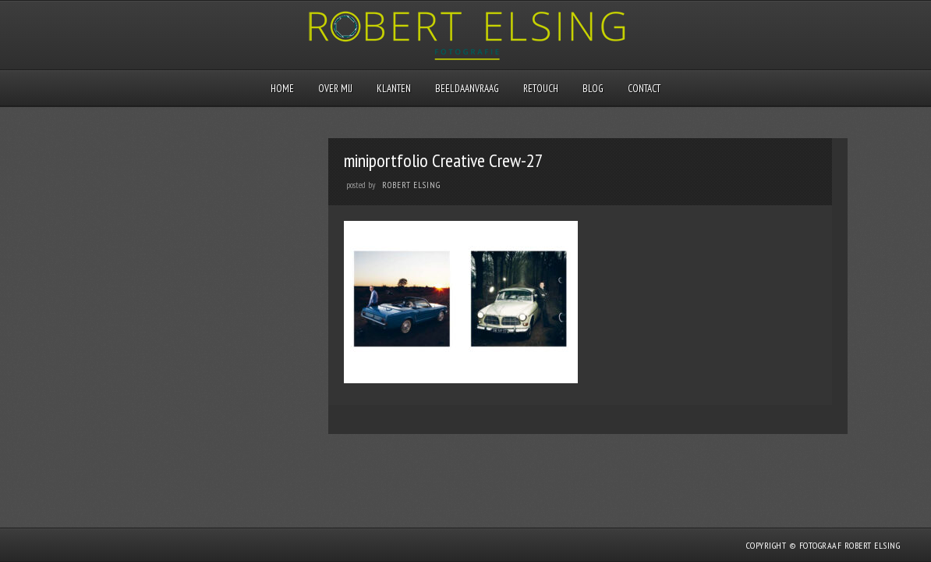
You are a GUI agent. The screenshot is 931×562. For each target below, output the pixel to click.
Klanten (394, 88)
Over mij (335, 88)
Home (282, 88)
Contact (644, 88)
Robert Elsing (411, 185)
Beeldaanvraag (467, 88)
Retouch (540, 88)
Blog (593, 88)
